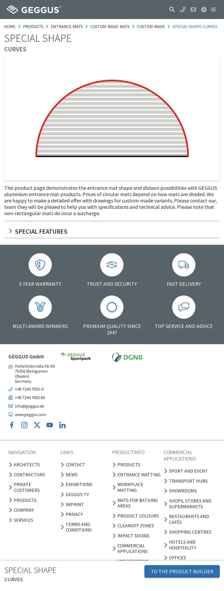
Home (10, 26)
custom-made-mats (110, 26)
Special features (37, 231)
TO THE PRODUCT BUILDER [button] (182, 571)
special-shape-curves (194, 26)
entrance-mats (67, 26)
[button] (172, 9)
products (33, 26)
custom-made (151, 26)
